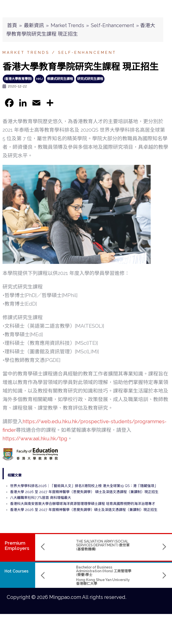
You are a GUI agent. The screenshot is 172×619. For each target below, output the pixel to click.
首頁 (12, 25)
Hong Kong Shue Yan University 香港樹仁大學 (71, 582)
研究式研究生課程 (90, 79)
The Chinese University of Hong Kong (135, 582)
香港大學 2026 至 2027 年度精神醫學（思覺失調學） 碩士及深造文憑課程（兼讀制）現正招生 (84, 492)
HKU (39, 79)
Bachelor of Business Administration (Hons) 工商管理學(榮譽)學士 (72, 571)
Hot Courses (16, 571)
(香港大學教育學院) (18, 79)
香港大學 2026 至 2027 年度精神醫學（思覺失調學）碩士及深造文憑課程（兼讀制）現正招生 (83, 510)
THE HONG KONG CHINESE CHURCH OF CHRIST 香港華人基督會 (134, 545)
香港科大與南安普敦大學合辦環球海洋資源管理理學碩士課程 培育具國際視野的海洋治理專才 (82, 504)
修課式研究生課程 (60, 79)
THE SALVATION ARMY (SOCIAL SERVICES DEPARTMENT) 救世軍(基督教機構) (71, 545)
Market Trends (67, 25)
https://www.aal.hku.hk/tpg (35, 439)
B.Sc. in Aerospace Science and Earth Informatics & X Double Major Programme (134, 571)
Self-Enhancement (112, 25)
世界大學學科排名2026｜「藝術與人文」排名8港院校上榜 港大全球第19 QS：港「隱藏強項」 (84, 486)
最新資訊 (34, 25)
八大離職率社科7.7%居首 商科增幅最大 (40, 498)
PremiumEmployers (17, 545)
